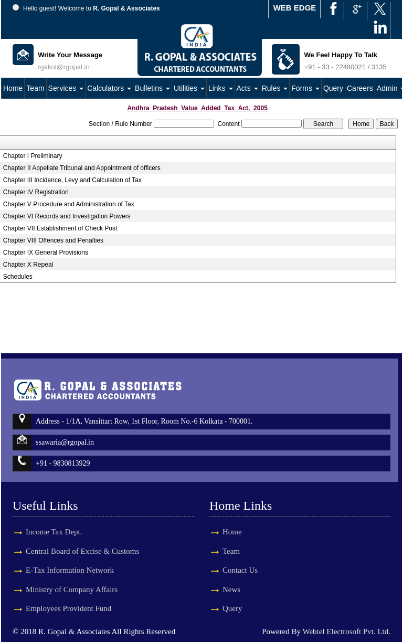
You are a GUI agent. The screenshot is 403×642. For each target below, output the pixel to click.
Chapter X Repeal (28, 264)
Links (220, 88)
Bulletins (152, 88)
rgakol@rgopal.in (63, 67)
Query (333, 88)
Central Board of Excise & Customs (82, 542)
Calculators (109, 88)
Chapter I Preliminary (32, 156)
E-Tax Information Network (70, 560)
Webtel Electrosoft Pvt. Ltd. (346, 631)
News (222, 589)
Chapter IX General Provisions (45, 252)
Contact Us (230, 570)
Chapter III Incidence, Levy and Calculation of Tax (72, 180)
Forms (305, 88)
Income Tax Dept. (54, 522)
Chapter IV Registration (36, 192)
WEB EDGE (294, 7)
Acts (247, 88)
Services (66, 88)
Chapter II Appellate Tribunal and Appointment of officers (82, 168)
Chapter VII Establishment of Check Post (60, 228)
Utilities (189, 88)
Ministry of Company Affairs (72, 580)
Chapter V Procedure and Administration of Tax (68, 204)
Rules (275, 88)
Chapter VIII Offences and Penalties (53, 240)
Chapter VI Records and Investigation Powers (67, 216)
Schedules (18, 276)
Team (35, 88)
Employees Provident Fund (68, 599)
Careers (360, 88)
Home (13, 88)
